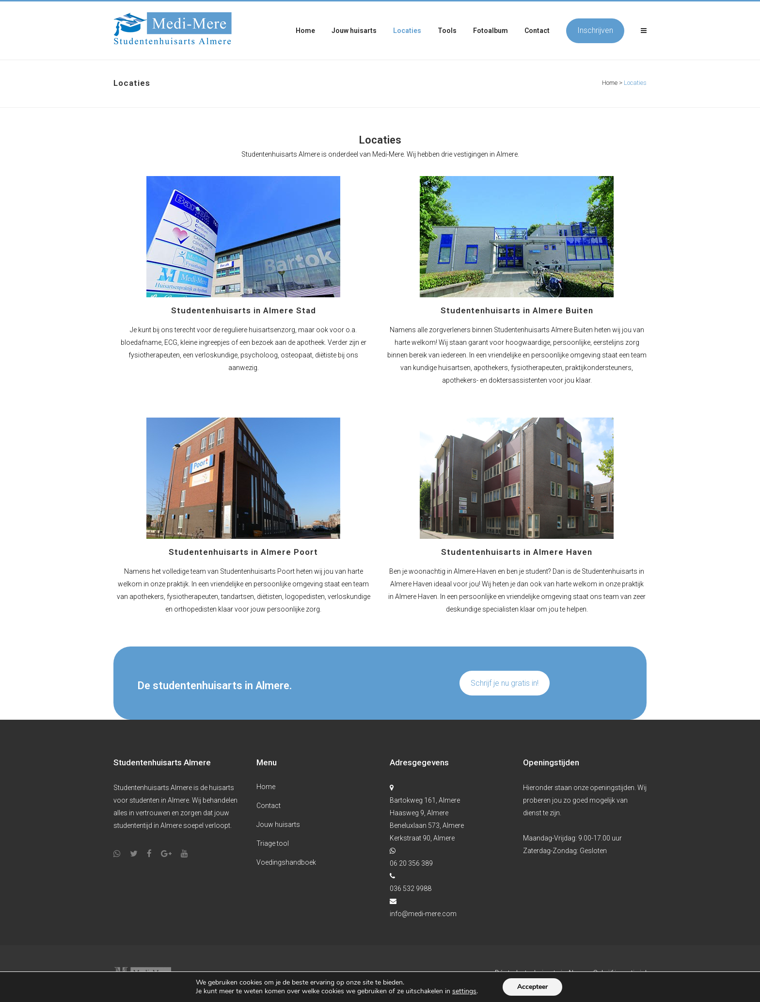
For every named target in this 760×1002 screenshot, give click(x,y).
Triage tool (272, 843)
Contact (268, 805)
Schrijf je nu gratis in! (504, 683)
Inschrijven (595, 30)
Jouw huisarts (278, 824)
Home (610, 82)
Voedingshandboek (286, 862)
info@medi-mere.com (423, 914)
